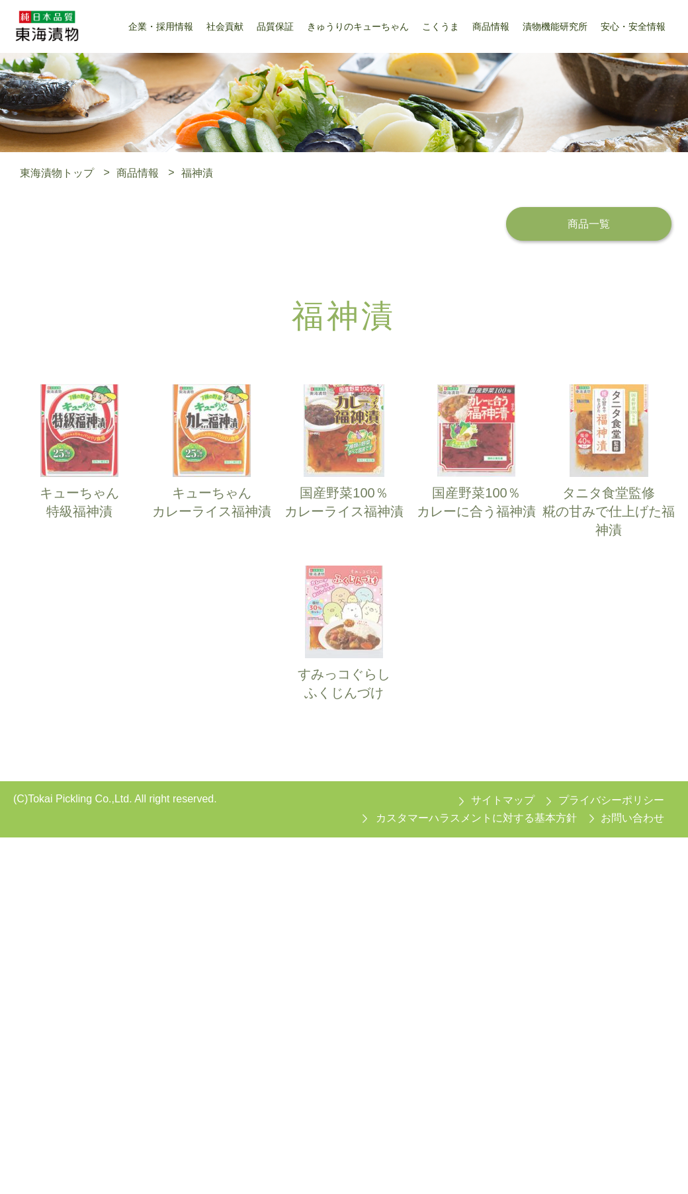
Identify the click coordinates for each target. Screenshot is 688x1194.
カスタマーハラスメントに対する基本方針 (476, 818)
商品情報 (137, 172)
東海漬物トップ (57, 172)
